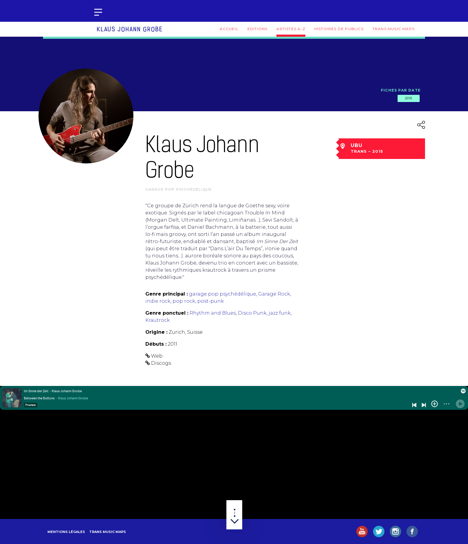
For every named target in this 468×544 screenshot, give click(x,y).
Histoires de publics (339, 29)
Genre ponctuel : (166, 313)
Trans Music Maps (393, 29)
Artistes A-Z (290, 29)
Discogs (161, 363)
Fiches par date (401, 90)
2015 (408, 98)
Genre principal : (166, 294)
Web (157, 356)
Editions (257, 29)
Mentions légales (66, 532)
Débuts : (156, 344)
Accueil (229, 29)
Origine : (156, 332)
